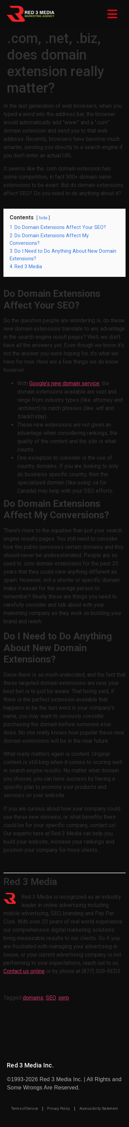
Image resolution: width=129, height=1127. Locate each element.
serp (63, 997)
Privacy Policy (58, 1108)
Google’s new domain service (64, 383)
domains (33, 997)
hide (43, 217)
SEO (51, 997)
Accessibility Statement (98, 1108)
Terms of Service (24, 1108)
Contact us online (24, 971)
